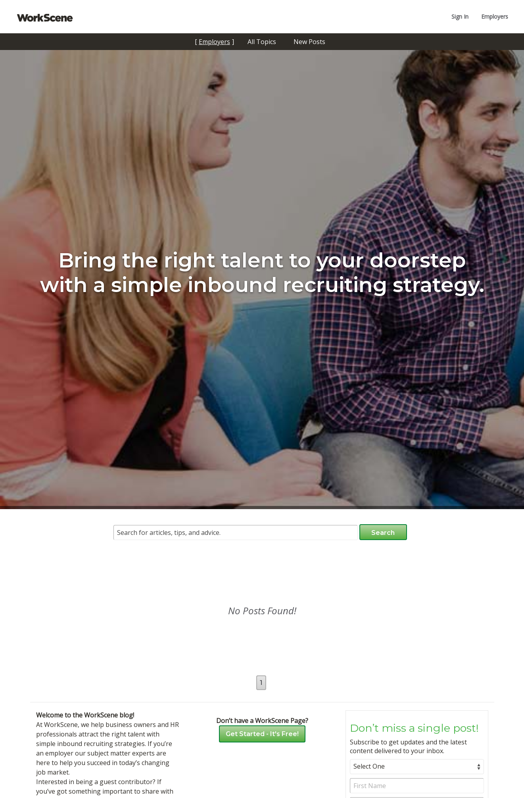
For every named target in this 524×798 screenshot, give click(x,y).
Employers (494, 16)
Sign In (459, 16)
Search (383, 532)
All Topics (262, 41)
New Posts (309, 41)
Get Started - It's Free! (262, 734)
